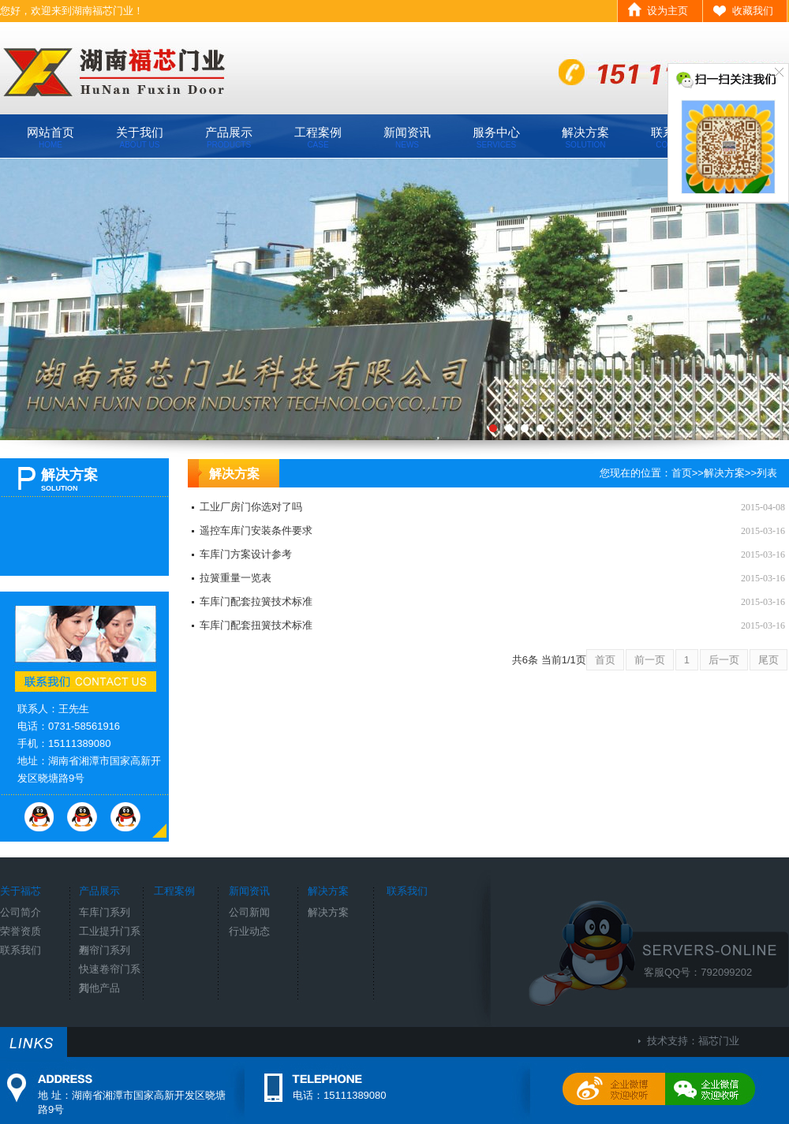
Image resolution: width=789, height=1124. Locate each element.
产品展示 (228, 137)
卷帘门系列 (104, 950)
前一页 (649, 660)
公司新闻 (249, 912)
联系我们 (20, 950)
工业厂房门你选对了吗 (251, 507)
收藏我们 (752, 11)
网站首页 (50, 137)
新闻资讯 (407, 137)
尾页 (768, 660)
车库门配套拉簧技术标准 (256, 601)
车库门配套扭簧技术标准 (256, 625)
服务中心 (496, 137)
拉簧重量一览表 (235, 578)
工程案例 (318, 137)
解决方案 (585, 137)
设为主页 (667, 11)
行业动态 (249, 931)
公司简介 (20, 912)
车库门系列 (104, 912)
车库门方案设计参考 (246, 554)
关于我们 (139, 137)
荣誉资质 (20, 931)
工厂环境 (394, 299)
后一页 (724, 660)
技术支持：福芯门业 (693, 1041)
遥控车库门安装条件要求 (256, 530)
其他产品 (99, 988)
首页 (681, 473)
